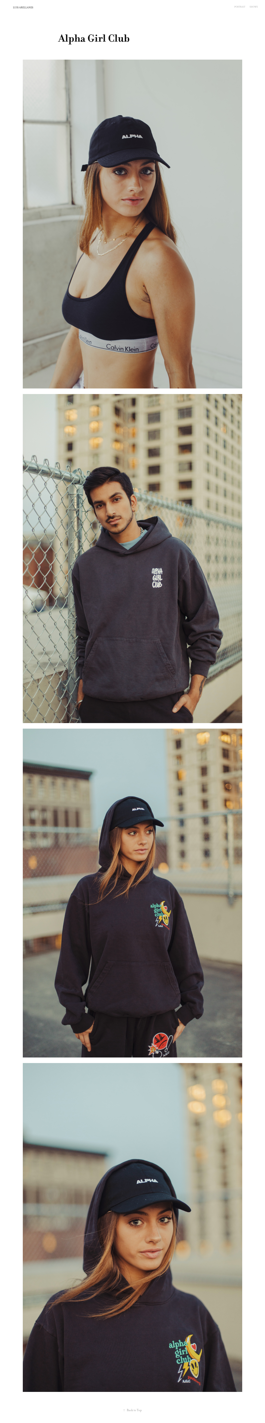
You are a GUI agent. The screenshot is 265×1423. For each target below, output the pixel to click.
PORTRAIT (239, 6)
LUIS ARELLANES (23, 7)
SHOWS (254, 6)
